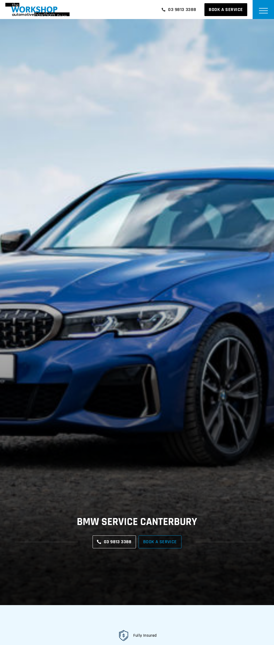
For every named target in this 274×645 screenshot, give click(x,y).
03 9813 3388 (179, 9)
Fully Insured (145, 635)
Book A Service (226, 9)
